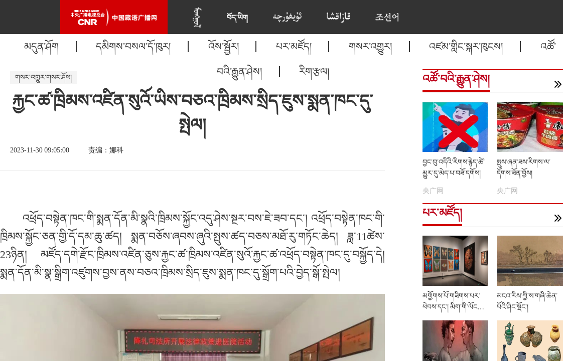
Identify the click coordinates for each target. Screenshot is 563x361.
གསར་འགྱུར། (370, 46)
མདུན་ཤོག (41, 46)
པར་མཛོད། (294, 46)
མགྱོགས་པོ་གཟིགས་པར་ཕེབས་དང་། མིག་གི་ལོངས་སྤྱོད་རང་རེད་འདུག (453, 307)
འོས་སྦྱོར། (223, 46)
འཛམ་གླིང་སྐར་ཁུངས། (466, 46)
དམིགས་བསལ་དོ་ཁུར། (133, 46)
